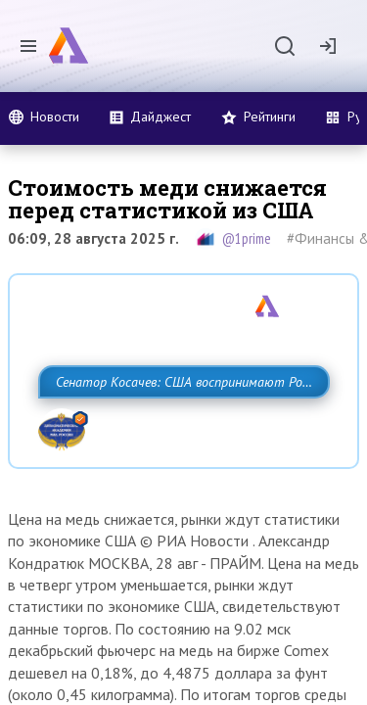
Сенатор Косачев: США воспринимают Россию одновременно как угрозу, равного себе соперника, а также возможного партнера (178, 425)
